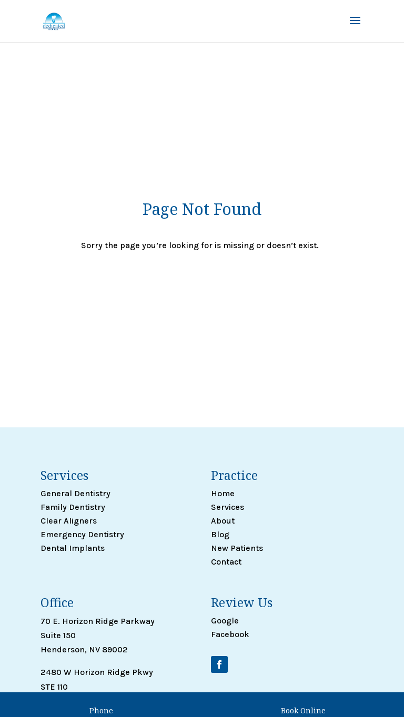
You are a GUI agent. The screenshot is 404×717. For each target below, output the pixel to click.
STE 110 (54, 687)
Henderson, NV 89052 (84, 701)
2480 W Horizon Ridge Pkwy (97, 672)
